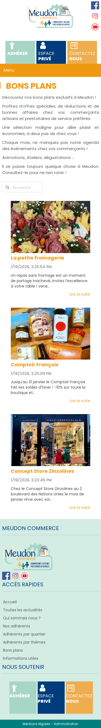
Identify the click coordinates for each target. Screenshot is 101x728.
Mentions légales (36, 724)
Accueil (10, 602)
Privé (51, 52)
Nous (82, 52)
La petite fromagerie (37, 257)
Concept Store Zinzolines (42, 471)
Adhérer (17, 49)
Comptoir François (34, 364)
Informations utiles (20, 658)
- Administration (64, 724)
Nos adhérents (16, 626)
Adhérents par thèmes (24, 642)
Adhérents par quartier (24, 634)
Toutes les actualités (22, 610)
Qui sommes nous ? (22, 618)
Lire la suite (79, 294)
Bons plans (13, 650)
